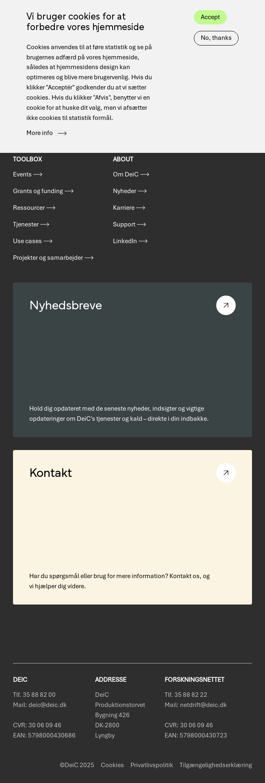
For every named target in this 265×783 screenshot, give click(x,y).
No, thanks (216, 25)
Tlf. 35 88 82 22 (186, 695)
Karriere (124, 208)
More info (39, 120)
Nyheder (124, 191)
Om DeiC (126, 174)
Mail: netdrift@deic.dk (196, 705)
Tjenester (26, 224)
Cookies (112, 765)
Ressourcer (29, 208)
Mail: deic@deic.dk (40, 705)
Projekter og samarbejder (48, 258)
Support (124, 224)
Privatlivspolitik (151, 765)
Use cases (27, 241)
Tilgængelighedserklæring (216, 765)
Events (22, 174)
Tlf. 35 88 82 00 (34, 695)
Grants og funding (38, 191)
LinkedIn (125, 241)
